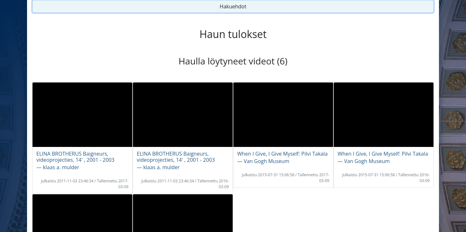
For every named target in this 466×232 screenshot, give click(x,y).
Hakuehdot (233, 6)
